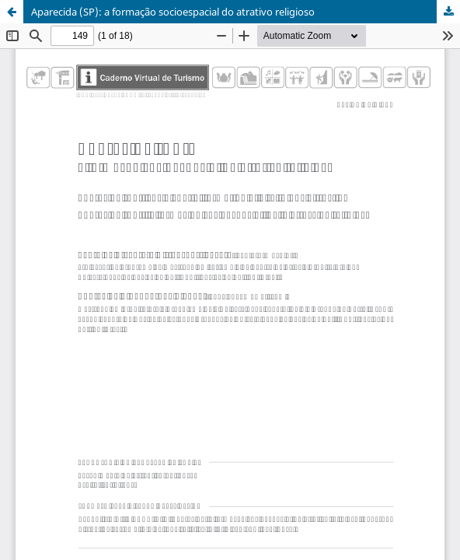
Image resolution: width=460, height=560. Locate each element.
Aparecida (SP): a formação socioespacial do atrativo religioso (173, 12)
